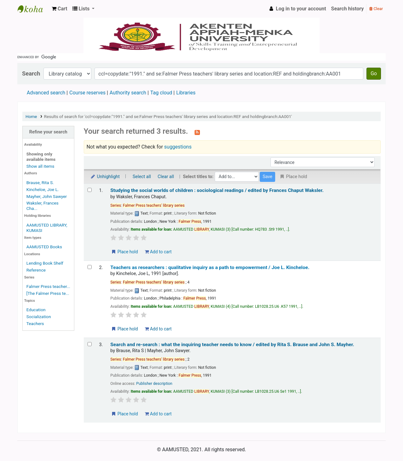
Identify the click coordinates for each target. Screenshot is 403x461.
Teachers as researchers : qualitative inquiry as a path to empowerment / (210, 267)
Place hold (124, 251)
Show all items (40, 166)
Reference (36, 270)
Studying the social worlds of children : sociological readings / (217, 190)
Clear (376, 8)
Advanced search (46, 93)
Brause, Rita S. (40, 182)
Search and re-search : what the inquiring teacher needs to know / (232, 344)
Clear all (166, 176)
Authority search (128, 93)
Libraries (186, 93)
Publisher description (154, 383)
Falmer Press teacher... (48, 286)
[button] (59, 9)
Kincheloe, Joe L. (42, 189)
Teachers (35, 323)
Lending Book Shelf (44, 263)
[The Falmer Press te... (47, 293)
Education (36, 309)
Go (374, 73)
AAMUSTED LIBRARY (33, 9)
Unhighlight (105, 176)
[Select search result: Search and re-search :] (90, 344)
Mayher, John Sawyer (46, 196)
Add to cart (158, 251)
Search (31, 73)
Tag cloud (161, 93)
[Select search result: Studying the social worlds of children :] (90, 190)
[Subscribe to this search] (197, 132)
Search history (347, 9)
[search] (201, 57)
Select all (142, 176)
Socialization (38, 316)
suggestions (177, 147)
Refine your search (48, 132)
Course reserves (87, 93)
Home (31, 116)
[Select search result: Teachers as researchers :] (90, 267)
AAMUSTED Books (44, 246)
